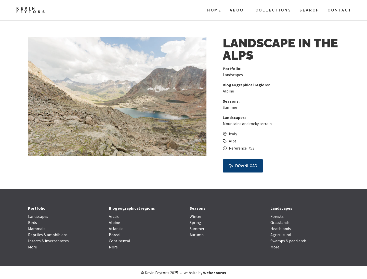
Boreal (115, 234)
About (238, 10)
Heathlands (280, 228)
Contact (339, 10)
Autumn (197, 234)
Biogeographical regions (132, 208)
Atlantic (116, 228)
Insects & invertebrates (48, 240)
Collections (273, 10)
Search (309, 10)
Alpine (228, 91)
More (32, 246)
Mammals (36, 228)
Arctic (114, 216)
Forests (277, 216)
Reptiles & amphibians (48, 234)
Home (214, 10)
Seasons (197, 208)
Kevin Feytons (31, 10)
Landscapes (233, 74)
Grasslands (280, 222)
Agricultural (280, 234)
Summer (230, 107)
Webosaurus (214, 272)
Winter (196, 216)
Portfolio (37, 208)
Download (243, 166)
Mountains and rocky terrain (247, 123)
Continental (119, 240)
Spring (195, 222)
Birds (32, 222)
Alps (233, 140)
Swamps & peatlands (288, 240)
